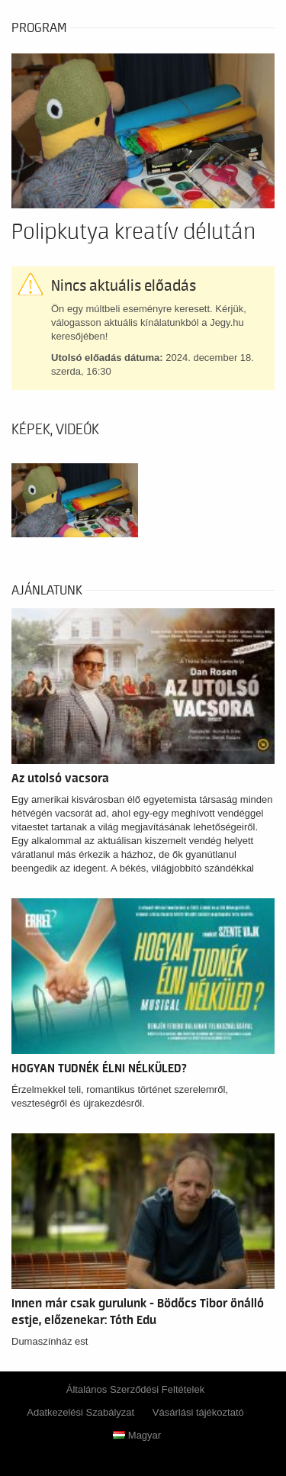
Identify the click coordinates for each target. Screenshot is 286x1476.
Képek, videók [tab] (55, 429)
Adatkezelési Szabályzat (80, 1412)
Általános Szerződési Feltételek (135, 1389)
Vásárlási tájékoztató (198, 1412)
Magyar (137, 1435)
